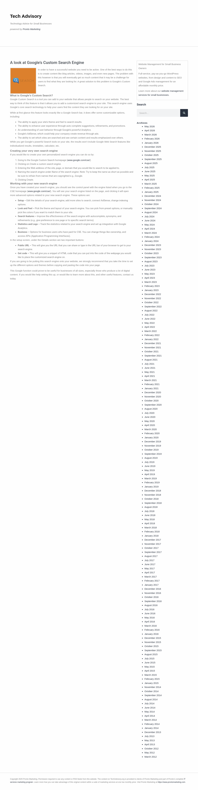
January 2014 (151, 728)
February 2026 (152, 138)
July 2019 (149, 462)
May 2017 (149, 568)
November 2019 (152, 445)
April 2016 (149, 621)
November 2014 (152, 687)
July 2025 (149, 167)
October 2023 (151, 253)
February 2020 (152, 433)
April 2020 (149, 425)
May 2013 (149, 740)
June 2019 (149, 466)
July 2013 (149, 736)
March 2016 (150, 625)
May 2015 (149, 666)
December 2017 (152, 539)
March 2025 (150, 183)
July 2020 (149, 413)
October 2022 (151, 302)
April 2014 (149, 715)
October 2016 (151, 597)
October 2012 (151, 748)
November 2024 (152, 200)
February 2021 (152, 384)
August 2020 (150, 408)
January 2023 (151, 290)
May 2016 (149, 617)
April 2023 (149, 277)
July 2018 (149, 511)
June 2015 (149, 662)
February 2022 (152, 335)
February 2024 (152, 237)
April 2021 (149, 376)
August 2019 (150, 458)
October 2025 (151, 155)
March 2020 (150, 429)
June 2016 (149, 613)
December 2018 (152, 490)
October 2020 (151, 400)
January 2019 (151, 486)
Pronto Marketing (31, 29)
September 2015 (153, 650)
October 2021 (151, 351)
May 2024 (149, 224)
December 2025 (152, 146)
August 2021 (150, 359)
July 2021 (149, 363)
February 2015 (152, 679)
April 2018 (149, 523)
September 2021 (153, 355)
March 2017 (150, 576)
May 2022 (149, 323)
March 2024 (150, 233)
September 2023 (153, 257)
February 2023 (152, 286)
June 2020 (149, 417)
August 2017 (150, 556)
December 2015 (152, 638)
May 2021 (149, 372)
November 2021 (152, 347)
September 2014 (153, 695)
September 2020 (153, 404)
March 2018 (150, 527)
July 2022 (149, 314)
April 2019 (149, 474)
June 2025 (149, 171)
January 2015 (151, 683)
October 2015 (151, 646)
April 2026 (149, 130)
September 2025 (153, 159)
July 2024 (149, 216)
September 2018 (153, 503)
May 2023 (149, 273)
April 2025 (149, 179)
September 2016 (153, 601)
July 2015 (149, 658)
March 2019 (150, 478)
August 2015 (150, 654)
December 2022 (152, 294)
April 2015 (149, 670)
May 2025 (149, 175)
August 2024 (150, 212)
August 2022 (150, 310)
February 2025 (152, 187)
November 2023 (152, 249)
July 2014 (149, 703)
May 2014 (149, 711)
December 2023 (152, 245)
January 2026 (151, 142)
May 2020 (149, 421)
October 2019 (151, 449)
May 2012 (149, 752)
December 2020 (152, 392)
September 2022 (153, 306)
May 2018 (149, 519)
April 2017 (149, 572)
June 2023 (149, 269)
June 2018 (149, 515)
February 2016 (152, 629)
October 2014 (151, 691)
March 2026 (150, 134)
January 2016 (151, 634)
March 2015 (150, 675)
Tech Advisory (25, 16)
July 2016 (149, 609)
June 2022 (149, 318)
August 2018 (150, 507)
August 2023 (150, 261)
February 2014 (152, 724)
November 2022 (152, 298)
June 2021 (149, 368)
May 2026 (149, 126)
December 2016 (152, 589)
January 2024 (151, 241)
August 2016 (150, 605)
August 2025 (150, 163)
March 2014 (150, 719)
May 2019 (149, 470)
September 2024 (153, 208)
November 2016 (152, 593)
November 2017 (152, 544)
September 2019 (153, 454)
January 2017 (151, 585)
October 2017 (151, 548)
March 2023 (150, 282)
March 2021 (150, 380)
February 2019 (152, 482)
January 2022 (151, 339)
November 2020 (152, 396)
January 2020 (151, 437)
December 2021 (152, 343)
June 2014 (149, 707)
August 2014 (150, 699)
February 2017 (152, 580)
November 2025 (152, 151)
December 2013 (152, 732)
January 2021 (151, 388)
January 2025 (151, 192)
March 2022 (150, 331)
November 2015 (152, 642)
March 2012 (150, 756)
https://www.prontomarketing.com (171, 782)
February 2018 (152, 531)
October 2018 (151, 498)
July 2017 (149, 560)
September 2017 (153, 552)
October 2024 (151, 204)
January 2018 (151, 535)
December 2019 (152, 441)
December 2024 (152, 196)
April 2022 (149, 327)
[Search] (184, 113)
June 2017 (149, 564)
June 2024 (149, 220)
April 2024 (149, 228)
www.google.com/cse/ (78, 160)
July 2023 (149, 265)
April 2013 (149, 744)
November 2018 (152, 494)
